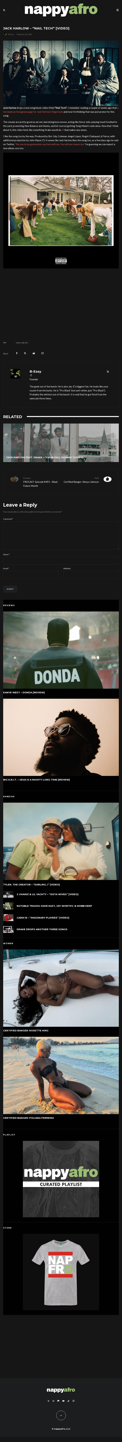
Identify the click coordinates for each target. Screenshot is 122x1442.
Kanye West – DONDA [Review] (24, 697)
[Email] (42, 353)
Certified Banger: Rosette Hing (25, 1035)
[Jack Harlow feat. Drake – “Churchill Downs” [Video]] (61, 443)
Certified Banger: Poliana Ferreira (28, 1123)
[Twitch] (73, 1406)
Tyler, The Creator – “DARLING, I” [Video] (31, 889)
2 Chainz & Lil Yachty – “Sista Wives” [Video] (47, 899)
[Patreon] (58, 1406)
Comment (8, 519)
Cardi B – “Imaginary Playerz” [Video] (43, 923)
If (63, 129)
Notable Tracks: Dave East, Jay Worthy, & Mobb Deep (54, 911)
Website (67, 573)
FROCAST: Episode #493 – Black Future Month (41, 482)
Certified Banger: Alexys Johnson (81, 480)
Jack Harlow (22, 343)
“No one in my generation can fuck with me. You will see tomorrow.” (50, 144)
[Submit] (34, 353)
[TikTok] (68, 1406)
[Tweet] (25, 353)
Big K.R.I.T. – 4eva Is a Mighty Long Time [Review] (36, 784)
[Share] (16, 353)
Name (6, 559)
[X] (48, 1406)
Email (6, 573)
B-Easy (11, 34)
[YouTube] (63, 1406)
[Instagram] (53, 1406)
